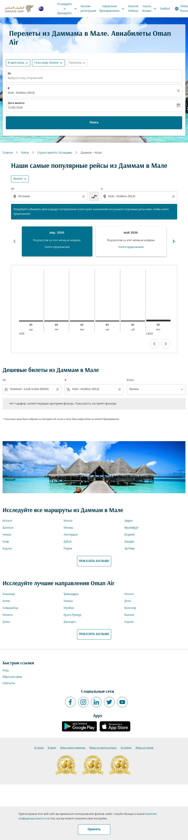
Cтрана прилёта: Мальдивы (54, 152)
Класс (130, 380)
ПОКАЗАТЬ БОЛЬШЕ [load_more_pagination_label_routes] (94, 561)
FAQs (6, 670)
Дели (127, 601)
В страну (39, 748)
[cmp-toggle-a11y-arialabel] (94, 196)
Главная (8, 152)
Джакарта (70, 622)
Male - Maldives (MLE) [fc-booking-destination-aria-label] (21, 93)
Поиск (94, 122)
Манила (8, 615)
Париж (68, 548)
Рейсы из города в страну (103, 748)
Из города (126, 748)
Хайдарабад (10, 608)
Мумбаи (69, 608)
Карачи (7, 548)
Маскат (7, 520)
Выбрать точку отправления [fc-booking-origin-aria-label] (25, 78)
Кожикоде (9, 594)
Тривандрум (71, 594)
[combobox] (49, 196)
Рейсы (25, 152)
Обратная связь (12, 677)
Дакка (6, 622)
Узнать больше (150, 8)
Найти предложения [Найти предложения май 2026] (131, 247)
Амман (7, 534)
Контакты (9, 683)
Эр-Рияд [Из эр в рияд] (129, 548)
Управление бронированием (113, 8)
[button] (48, 62)
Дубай (67, 541)
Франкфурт (131, 527)
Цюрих (128, 520)
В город (52, 748)
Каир (6, 541)
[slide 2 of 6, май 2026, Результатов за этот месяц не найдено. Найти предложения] (131, 241)
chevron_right (165, 343)
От (12, 189)
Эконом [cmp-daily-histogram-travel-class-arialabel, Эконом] (17, 178)
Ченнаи (68, 601)
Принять (94, 829)
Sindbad (165, 8)
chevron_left (154, 343)
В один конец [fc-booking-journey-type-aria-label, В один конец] (16, 62)
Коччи (6, 601)
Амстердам (71, 534)
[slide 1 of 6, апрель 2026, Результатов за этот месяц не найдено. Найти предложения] (57, 241)
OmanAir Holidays (133, 9)
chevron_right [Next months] (173, 241)
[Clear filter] (57, 389)
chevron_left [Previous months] (14, 241)
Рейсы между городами (72, 748)
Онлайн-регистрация (88, 9)
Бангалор (130, 608)
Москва (68, 527)
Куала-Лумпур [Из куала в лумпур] (72, 615)
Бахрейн (129, 534)
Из (9, 73)
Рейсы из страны (145, 748)
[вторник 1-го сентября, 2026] (158, 320)
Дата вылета (16, 103)
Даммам (8, 527)
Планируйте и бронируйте (68, 8)
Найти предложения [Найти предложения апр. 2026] (57, 247)
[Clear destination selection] (174, 196)
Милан (68, 520)
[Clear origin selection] (84, 196)
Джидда (129, 541)
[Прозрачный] (179, 90)
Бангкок (129, 615)
